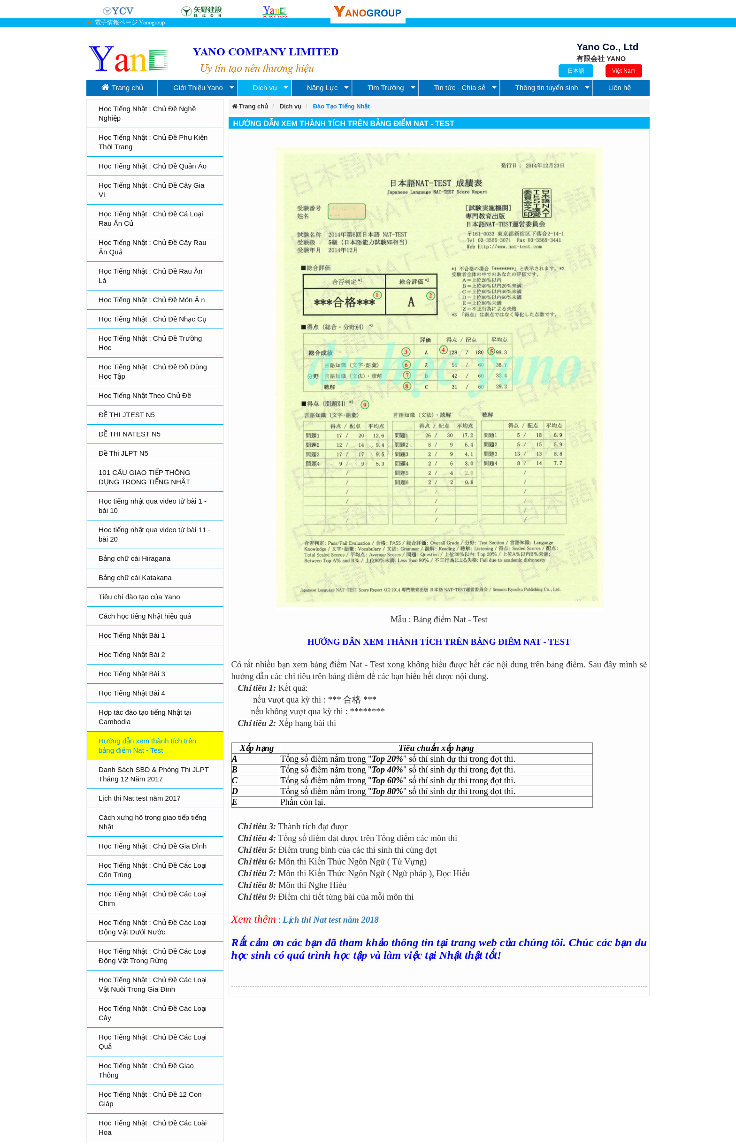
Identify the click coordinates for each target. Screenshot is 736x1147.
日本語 (575, 71)
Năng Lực (322, 88)
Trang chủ (122, 87)
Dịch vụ (265, 88)
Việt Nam (623, 71)
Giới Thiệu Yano (198, 88)
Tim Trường (386, 88)
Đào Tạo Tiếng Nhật (341, 106)
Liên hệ (619, 88)
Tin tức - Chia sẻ (459, 88)
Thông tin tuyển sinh (546, 88)
